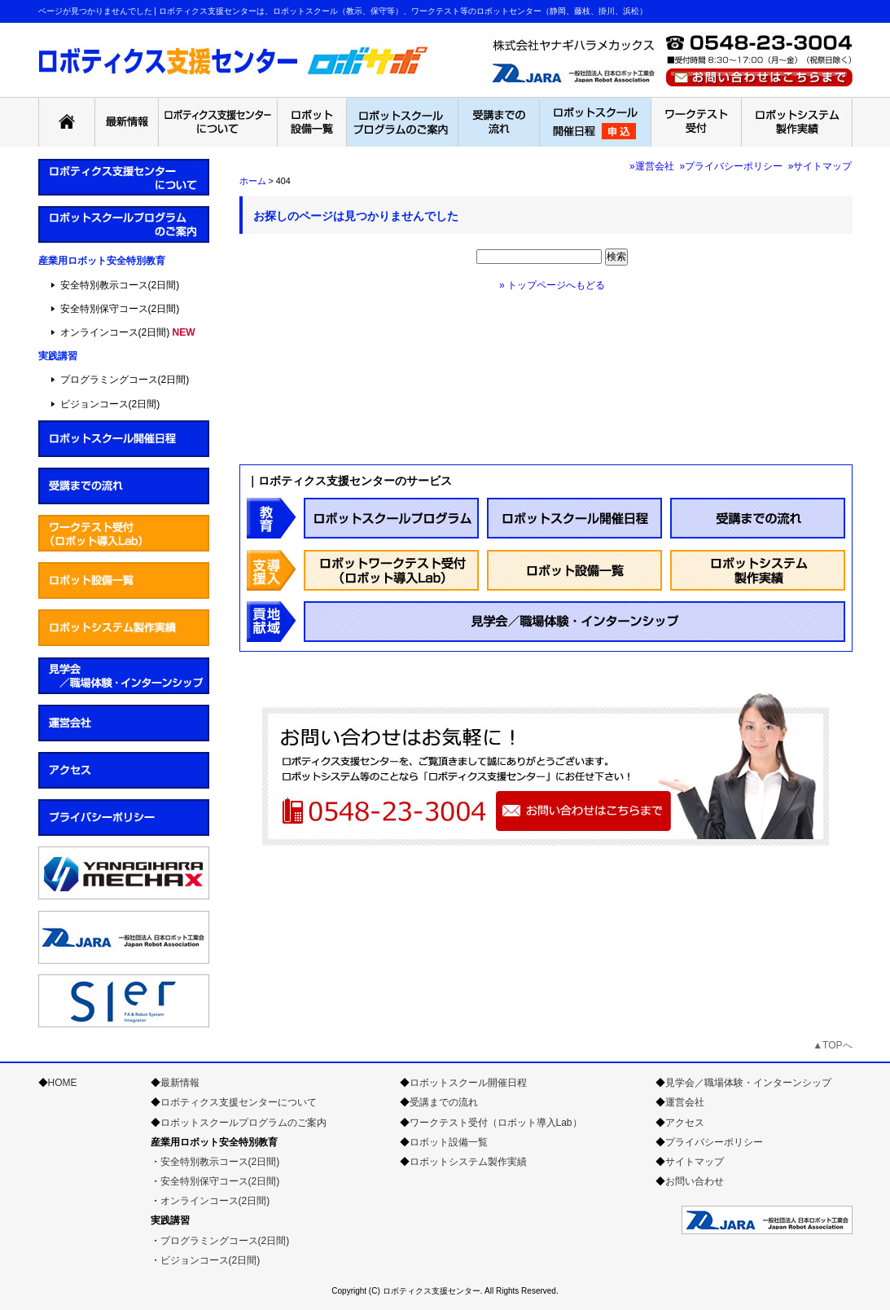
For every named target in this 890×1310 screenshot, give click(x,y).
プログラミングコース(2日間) (125, 379)
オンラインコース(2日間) (115, 332)
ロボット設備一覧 (449, 1142)
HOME (62, 1082)
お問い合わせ (694, 1181)
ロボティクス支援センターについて (238, 1102)
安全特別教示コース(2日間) (120, 285)
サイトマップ (694, 1161)
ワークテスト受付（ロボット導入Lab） (496, 1122)
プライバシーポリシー (714, 1142)
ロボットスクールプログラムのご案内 (243, 1122)
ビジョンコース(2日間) (110, 404)
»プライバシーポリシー (731, 166)
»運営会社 (651, 166)
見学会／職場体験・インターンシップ (748, 1082)
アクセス (684, 1122)
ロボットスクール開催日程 (468, 1082)
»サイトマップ (820, 166)
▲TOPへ (832, 1045)
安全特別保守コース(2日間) (120, 308)
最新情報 (179, 1082)
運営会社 (684, 1102)
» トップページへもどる (552, 285)
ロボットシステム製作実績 (468, 1161)
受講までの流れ (444, 1102)
